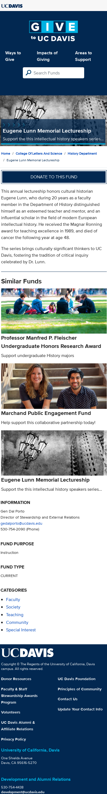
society (13, 607)
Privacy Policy (13, 739)
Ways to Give (13, 56)
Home (5, 153)
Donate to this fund (54, 177)
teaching (14, 614)
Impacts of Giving (47, 56)
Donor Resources (16, 679)
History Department (82, 153)
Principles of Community (79, 689)
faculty (13, 599)
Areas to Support (83, 56)
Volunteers (10, 712)
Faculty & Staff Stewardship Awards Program (19, 695)
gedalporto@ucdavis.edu (21, 523)
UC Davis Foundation (76, 679)
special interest (21, 630)
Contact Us (68, 699)
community (17, 622)
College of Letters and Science (39, 153)
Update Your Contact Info (80, 709)
